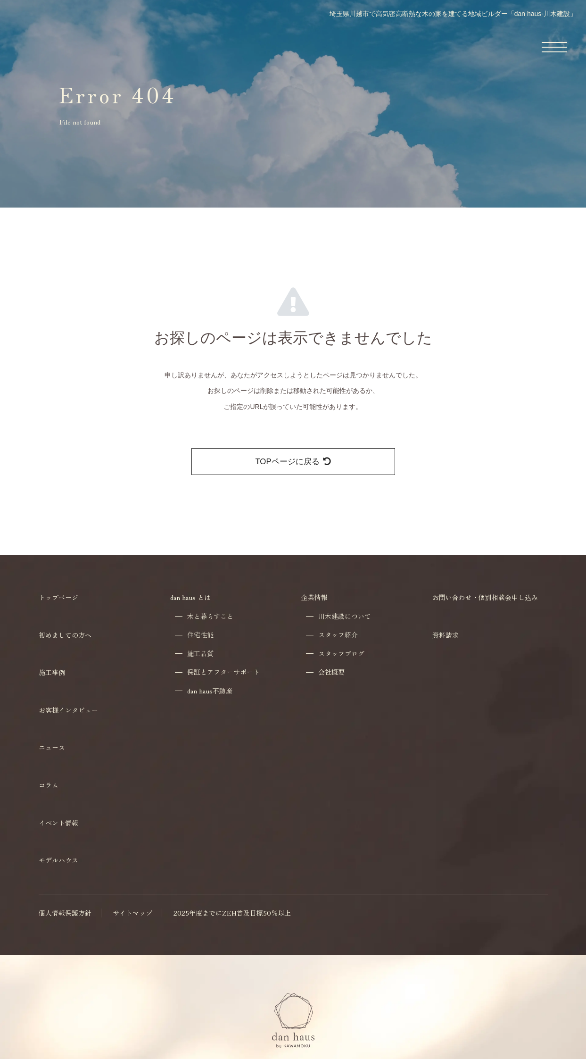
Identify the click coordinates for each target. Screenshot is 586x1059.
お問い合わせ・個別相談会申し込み (485, 597)
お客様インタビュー (68, 710)
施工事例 (52, 672)
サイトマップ (132, 913)
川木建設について (344, 616)
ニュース (52, 747)
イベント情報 (58, 822)
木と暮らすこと (210, 616)
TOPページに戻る (292, 461)
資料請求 (445, 635)
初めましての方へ (65, 635)
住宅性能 (200, 634)
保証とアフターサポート (223, 671)
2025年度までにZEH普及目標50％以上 (232, 913)
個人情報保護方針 (65, 913)
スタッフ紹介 (338, 634)
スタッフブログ (341, 653)
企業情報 (314, 597)
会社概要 (331, 671)
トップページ (58, 597)
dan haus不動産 (209, 690)
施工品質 (200, 653)
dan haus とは (190, 597)
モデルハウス (58, 860)
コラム (48, 785)
